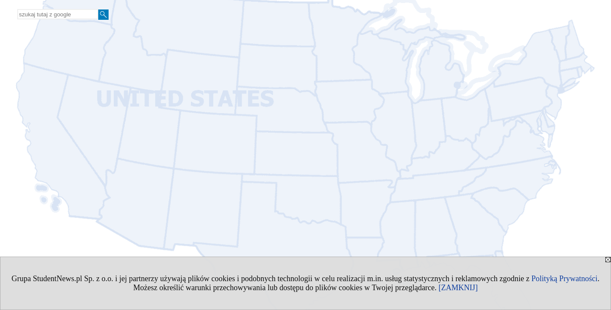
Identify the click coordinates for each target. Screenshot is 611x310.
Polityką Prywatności (564, 278)
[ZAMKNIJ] (458, 287)
